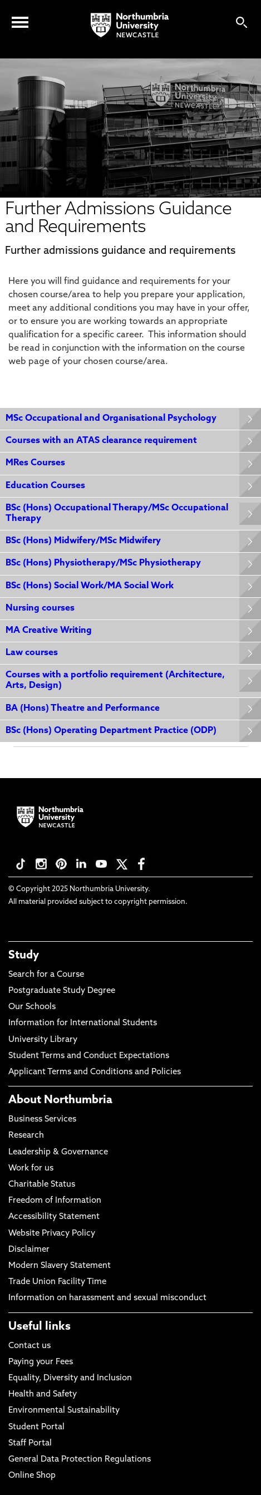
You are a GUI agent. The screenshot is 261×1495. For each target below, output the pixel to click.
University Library (42, 1040)
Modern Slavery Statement (59, 1266)
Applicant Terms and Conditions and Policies (94, 1072)
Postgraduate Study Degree (61, 991)
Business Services (42, 1119)
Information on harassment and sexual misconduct (107, 1298)
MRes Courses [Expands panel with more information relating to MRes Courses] (35, 463)
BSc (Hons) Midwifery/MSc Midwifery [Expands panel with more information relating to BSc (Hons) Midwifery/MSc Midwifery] (83, 541)
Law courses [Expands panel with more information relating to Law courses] (32, 652)
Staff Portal (30, 1443)
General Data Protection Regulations (79, 1459)
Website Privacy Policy (51, 1234)
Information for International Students (82, 1023)
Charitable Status (41, 1185)
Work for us (30, 1168)
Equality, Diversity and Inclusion (70, 1378)
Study (23, 955)
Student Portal (36, 1427)
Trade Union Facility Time (57, 1282)
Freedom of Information (54, 1201)
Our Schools (32, 1007)
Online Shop (32, 1476)
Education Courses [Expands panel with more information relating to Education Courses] (45, 485)
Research (26, 1136)
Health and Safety (42, 1394)
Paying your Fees (40, 1362)
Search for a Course (46, 975)
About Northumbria (60, 1100)
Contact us (29, 1346)
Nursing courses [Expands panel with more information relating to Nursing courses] (40, 608)
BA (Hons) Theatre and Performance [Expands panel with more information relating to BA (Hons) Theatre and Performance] (83, 708)
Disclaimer (29, 1250)
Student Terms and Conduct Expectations (88, 1056)
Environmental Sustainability (64, 1411)
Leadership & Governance (58, 1152)
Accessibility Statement (54, 1217)
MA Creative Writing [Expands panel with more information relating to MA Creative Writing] (49, 630)
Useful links (39, 1326)
